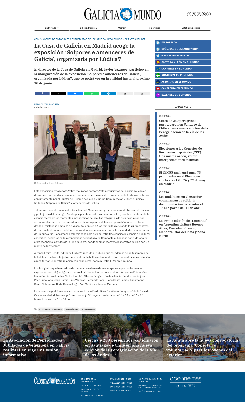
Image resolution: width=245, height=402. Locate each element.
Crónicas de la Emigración (177, 49)
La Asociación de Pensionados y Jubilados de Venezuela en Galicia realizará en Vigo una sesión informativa (36, 347)
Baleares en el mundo (120, 391)
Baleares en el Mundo (173, 95)
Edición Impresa (88, 27)
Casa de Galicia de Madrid (50, 309)
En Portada (51, 27)
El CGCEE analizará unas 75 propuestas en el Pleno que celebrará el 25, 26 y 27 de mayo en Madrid (183, 178)
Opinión (122, 27)
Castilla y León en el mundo (91, 390)
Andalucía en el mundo (121, 383)
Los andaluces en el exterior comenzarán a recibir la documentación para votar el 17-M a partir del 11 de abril (181, 202)
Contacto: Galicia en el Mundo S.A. (150, 380)
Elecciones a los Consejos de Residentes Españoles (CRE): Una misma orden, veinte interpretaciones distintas (180, 154)
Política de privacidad (149, 391)
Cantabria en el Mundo (174, 88)
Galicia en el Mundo (172, 56)
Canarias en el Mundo (174, 69)
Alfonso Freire (88, 309)
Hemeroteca (154, 27)
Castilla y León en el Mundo (177, 62)
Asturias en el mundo (92, 395)
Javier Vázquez (71, 309)
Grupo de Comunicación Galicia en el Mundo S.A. (150, 386)
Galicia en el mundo (91, 385)
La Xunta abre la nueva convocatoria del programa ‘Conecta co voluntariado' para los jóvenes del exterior (202, 347)
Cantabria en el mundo (121, 387)
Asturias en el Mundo (173, 82)
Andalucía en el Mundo (174, 75)
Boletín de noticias (191, 27)
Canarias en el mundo (120, 379)
